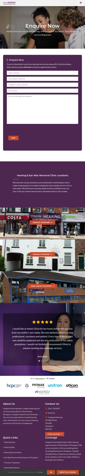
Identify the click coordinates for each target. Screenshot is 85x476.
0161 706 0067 (52, 408)
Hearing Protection (12, 467)
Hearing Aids (9, 447)
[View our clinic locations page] (42, 184)
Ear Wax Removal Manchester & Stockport (21, 457)
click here (27, 67)
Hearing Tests (9, 442)
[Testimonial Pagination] (38, 361)
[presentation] (22, 130)
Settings (41, 472)
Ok (51, 472)
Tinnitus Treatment (12, 462)
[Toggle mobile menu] (81, 3)
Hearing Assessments (13, 452)
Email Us (50, 413)
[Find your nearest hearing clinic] (42, 223)
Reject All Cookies (68, 472)
